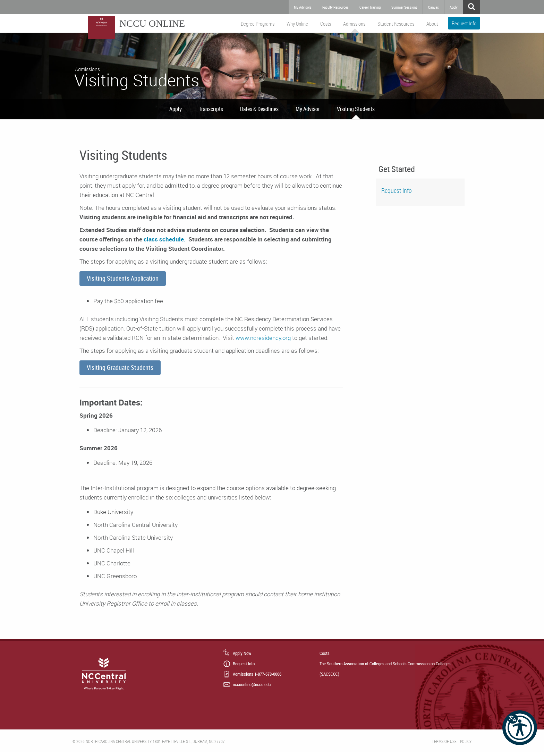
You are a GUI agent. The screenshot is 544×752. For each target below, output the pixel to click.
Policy (465, 741)
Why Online (297, 23)
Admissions (354, 23)
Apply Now (242, 653)
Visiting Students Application (123, 278)
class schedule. (164, 239)
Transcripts (211, 109)
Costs (325, 23)
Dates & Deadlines (259, 109)
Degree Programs (257, 23)
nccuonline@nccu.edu (252, 684)
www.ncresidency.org (263, 338)
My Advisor (308, 109)
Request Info (464, 23)
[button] (519, 727)
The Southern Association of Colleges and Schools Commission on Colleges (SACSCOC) (385, 668)
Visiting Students (356, 109)
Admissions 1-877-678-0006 (257, 674)
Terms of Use (444, 741)
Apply (175, 109)
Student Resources (395, 23)
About (432, 23)
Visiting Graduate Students (120, 367)
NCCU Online (152, 23)
